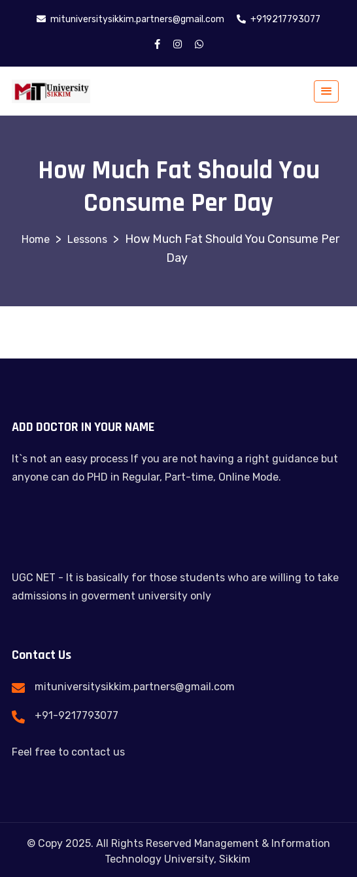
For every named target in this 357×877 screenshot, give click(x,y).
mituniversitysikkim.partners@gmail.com (135, 686)
